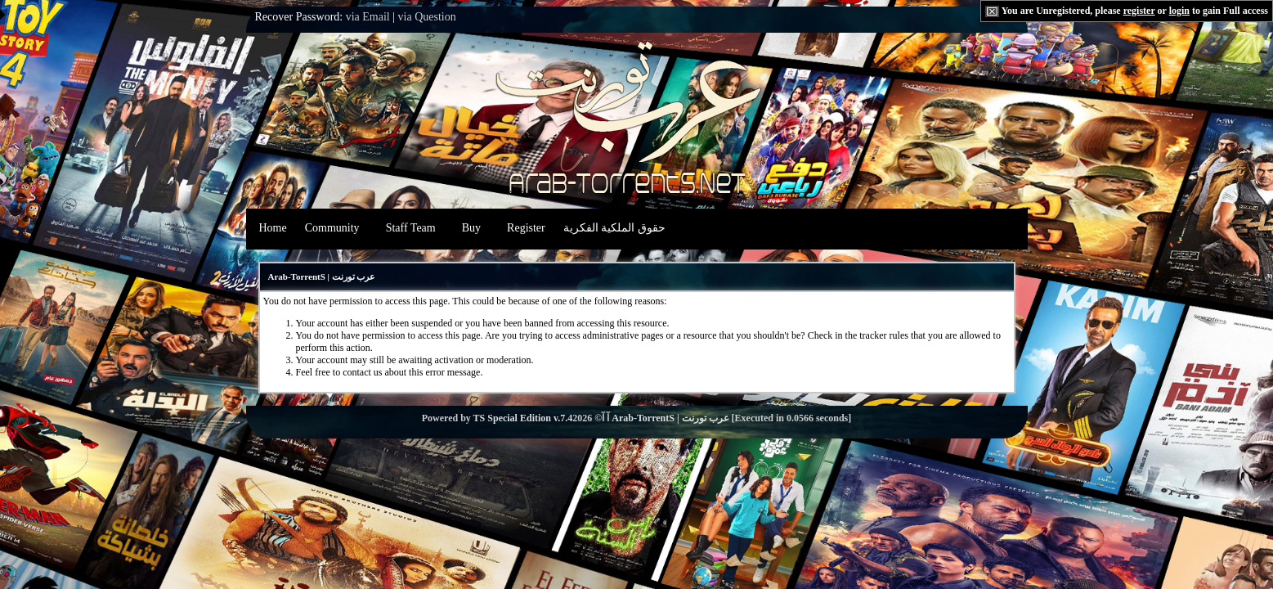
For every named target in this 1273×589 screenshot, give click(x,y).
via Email (368, 17)
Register (526, 228)
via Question (427, 17)
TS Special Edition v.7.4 (523, 418)
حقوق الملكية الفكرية (614, 228)
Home (273, 228)
